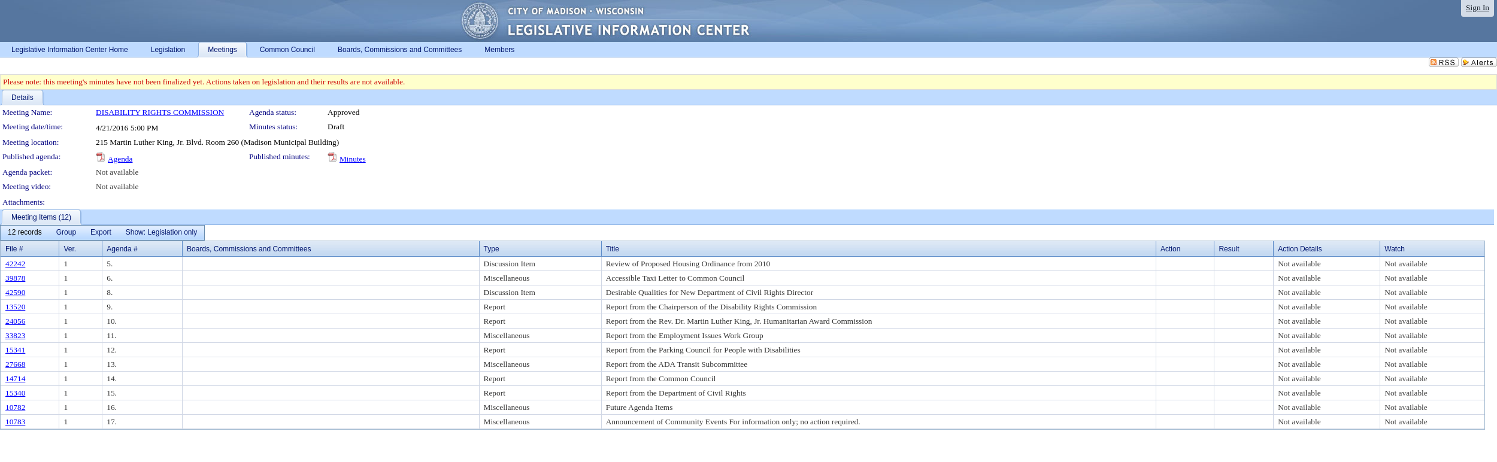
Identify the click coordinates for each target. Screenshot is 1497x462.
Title (612, 249)
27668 (15, 364)
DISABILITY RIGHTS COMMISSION (160, 112)
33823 (15, 335)
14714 (15, 378)
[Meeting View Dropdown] (161, 233)
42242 (15, 263)
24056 (15, 321)
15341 (15, 349)
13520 (15, 306)
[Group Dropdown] (66, 233)
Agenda (120, 158)
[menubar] (102, 233)
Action (1170, 249)
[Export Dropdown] (101, 233)
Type (491, 249)
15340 (15, 392)
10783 (15, 421)
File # (14, 249)
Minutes (353, 158)
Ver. (69, 249)
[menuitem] (25, 233)
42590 (15, 292)
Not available (117, 172)
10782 (15, 407)
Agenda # (122, 249)
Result (1229, 249)
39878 (15, 277)
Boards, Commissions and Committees (249, 249)
